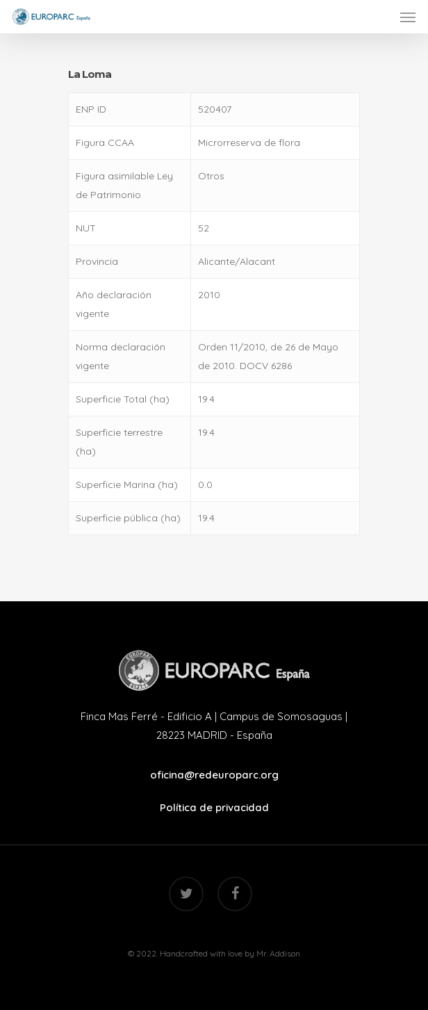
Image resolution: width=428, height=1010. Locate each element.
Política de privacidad (214, 807)
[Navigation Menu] (407, 17)
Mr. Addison (278, 953)
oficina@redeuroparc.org (214, 774)
